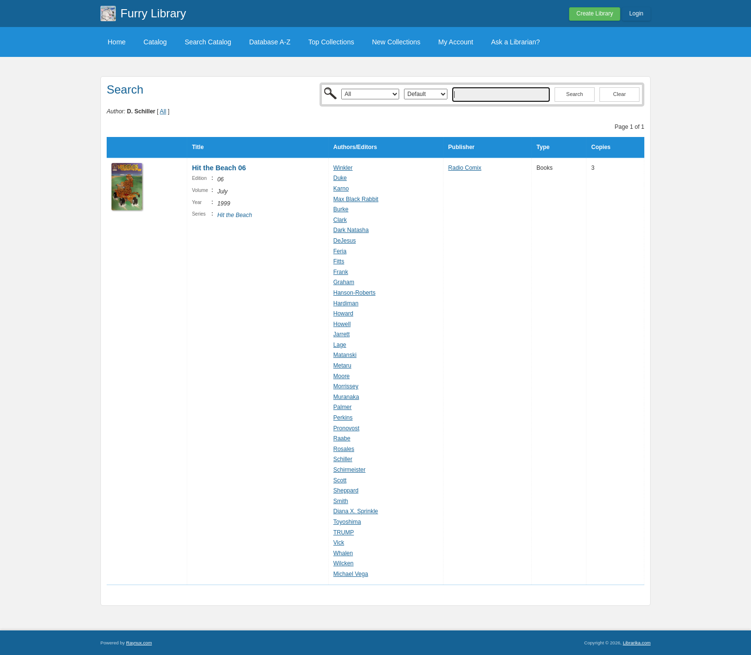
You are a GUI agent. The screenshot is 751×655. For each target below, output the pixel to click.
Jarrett (342, 334)
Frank (341, 272)
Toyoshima (347, 522)
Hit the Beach (234, 215)
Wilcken (344, 563)
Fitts (339, 261)
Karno (341, 188)
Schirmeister (350, 469)
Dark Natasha (351, 230)
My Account (455, 42)
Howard (343, 313)
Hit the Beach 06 (219, 168)
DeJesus (345, 240)
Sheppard (346, 490)
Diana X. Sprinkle (356, 511)
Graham (344, 282)
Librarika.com (637, 642)
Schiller (343, 459)
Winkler (343, 167)
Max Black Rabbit (356, 199)
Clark (340, 220)
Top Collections (331, 42)
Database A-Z (270, 42)
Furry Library (153, 13)
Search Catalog (208, 42)
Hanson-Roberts (355, 292)
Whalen (343, 553)
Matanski (345, 355)
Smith (341, 501)
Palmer (343, 407)
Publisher (461, 147)
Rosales (344, 449)
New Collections (396, 42)
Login (636, 13)
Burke (341, 209)
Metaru (342, 365)
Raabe (342, 438)
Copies (601, 147)
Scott (340, 480)
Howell (342, 324)
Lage (340, 344)
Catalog (155, 42)
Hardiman (346, 303)
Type (543, 147)
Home (116, 42)
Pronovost (347, 428)
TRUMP (344, 532)
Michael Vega (351, 574)
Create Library (594, 13)
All (163, 111)
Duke (340, 178)
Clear (619, 94)
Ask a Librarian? (515, 42)
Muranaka (346, 397)
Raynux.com (139, 642)
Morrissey (346, 386)
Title (198, 147)
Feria (340, 251)
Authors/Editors (355, 147)
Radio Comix (465, 167)
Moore (342, 376)
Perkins (343, 417)
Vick (339, 542)
